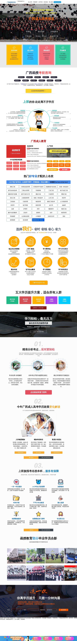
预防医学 (51, 215)
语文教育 (25, 226)
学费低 (28, 31)
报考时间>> (21, 77)
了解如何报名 (20, 458)
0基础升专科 (64, 306)
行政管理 (25, 207)
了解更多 (31, 536)
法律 (12, 215)
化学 (51, 219)
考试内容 (9, 162)
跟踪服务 (41, 31)
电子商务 (25, 211)
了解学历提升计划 (38, 289)
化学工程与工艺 (25, 200)
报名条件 (9, 169)
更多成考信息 (57, 458)
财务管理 (38, 211)
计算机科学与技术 (38, 193)
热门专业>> (33, 80)
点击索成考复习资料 (38, 399)
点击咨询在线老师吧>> (37, 91)
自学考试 (40, 2)
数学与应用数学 (12, 219)
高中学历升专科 (12, 306)
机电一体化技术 (63, 193)
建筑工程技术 (51, 207)
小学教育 (38, 222)
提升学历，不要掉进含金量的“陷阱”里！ (35, 152)
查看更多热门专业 (38, 226)
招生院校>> (25, 80)
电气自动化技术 (12, 196)
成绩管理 (9, 172)
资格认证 (9, 175)
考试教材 (16, 162)
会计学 (51, 211)
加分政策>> (41, 80)
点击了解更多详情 (38, 338)
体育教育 (12, 226)
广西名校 (28, 36)
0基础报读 (54, 31)
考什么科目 (38, 458)
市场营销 (38, 196)
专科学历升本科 (38, 306)
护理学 (25, 215)
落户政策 (64, 169)
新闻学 (38, 219)
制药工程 (63, 215)
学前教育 (12, 222)
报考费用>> (45, 77)
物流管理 (38, 207)
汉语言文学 (51, 222)
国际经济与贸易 (12, 200)
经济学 (64, 204)
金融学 (64, 211)
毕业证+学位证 (41, 36)
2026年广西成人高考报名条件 (33, 154)
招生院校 (46, 2)
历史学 (25, 219)
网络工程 (63, 200)
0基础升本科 (51, 306)
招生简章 (16, 172)
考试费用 (9, 165)
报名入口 (15, 165)
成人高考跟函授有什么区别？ (33, 150)
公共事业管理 (25, 222)
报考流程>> (37, 77)
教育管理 (63, 219)
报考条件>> (29, 77)
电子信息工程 (64, 196)
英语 (64, 222)
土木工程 (51, 204)
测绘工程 (12, 193)
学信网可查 (54, 36)
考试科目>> (54, 77)
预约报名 (31, 463)
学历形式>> (50, 80)
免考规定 (16, 169)
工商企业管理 (25, 196)
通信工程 (38, 200)
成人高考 (30, 2)
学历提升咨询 (52, 169)
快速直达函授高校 (57, 2)
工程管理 (51, 200)
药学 (38, 215)
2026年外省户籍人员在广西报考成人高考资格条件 (37, 156)
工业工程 (51, 196)
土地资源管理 (25, 204)
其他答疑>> (58, 80)
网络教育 (35, 2)
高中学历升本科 (25, 306)
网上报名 (51, 2)
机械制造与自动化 (51, 193)
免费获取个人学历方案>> (38, 314)
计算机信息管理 (25, 193)
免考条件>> (17, 80)
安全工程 (12, 204)
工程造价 (12, 207)
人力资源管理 (64, 207)
